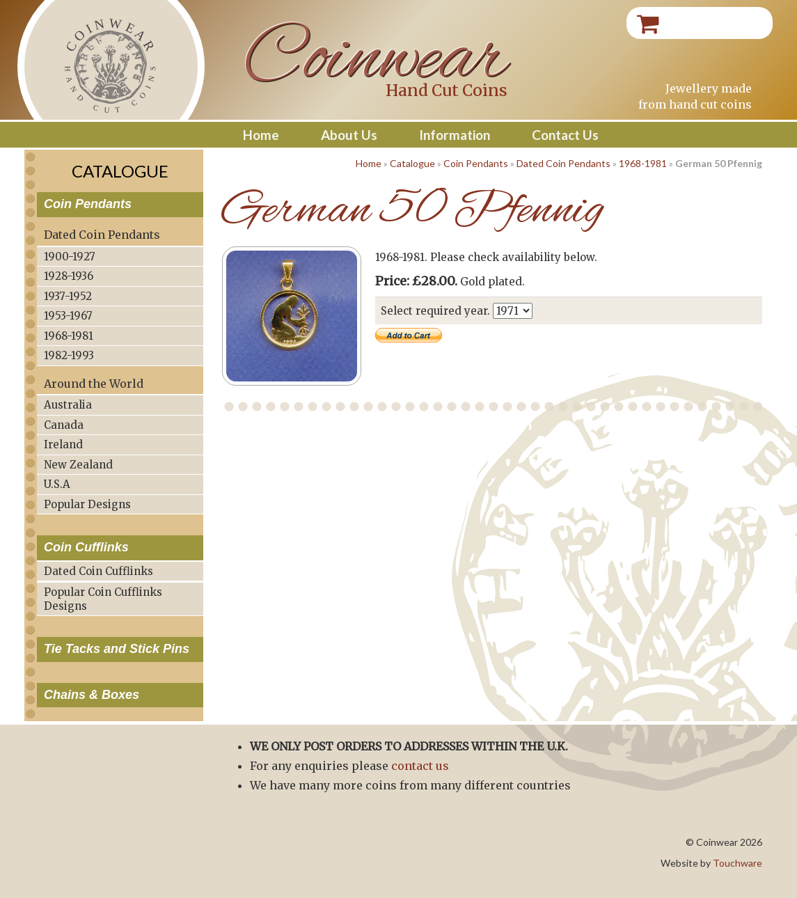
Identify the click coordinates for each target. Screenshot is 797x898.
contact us (420, 766)
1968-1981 (643, 163)
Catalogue (412, 163)
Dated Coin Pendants (563, 163)
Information (454, 135)
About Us (349, 135)
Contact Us (565, 135)
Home (261, 135)
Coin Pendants (475, 163)
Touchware (737, 863)
